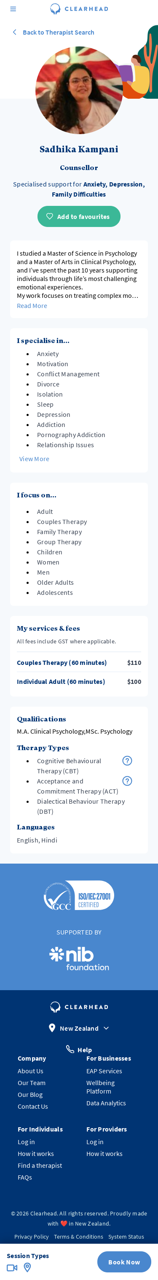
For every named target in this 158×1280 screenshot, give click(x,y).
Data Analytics (106, 1103)
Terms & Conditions (78, 1236)
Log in (26, 1141)
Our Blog (30, 1094)
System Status (126, 1236)
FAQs (25, 1177)
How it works (36, 1153)
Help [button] (79, 1049)
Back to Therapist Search (52, 32)
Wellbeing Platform (100, 1086)
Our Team (32, 1082)
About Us (30, 1071)
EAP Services (104, 1071)
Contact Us (33, 1106)
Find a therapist (40, 1165)
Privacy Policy (31, 1236)
